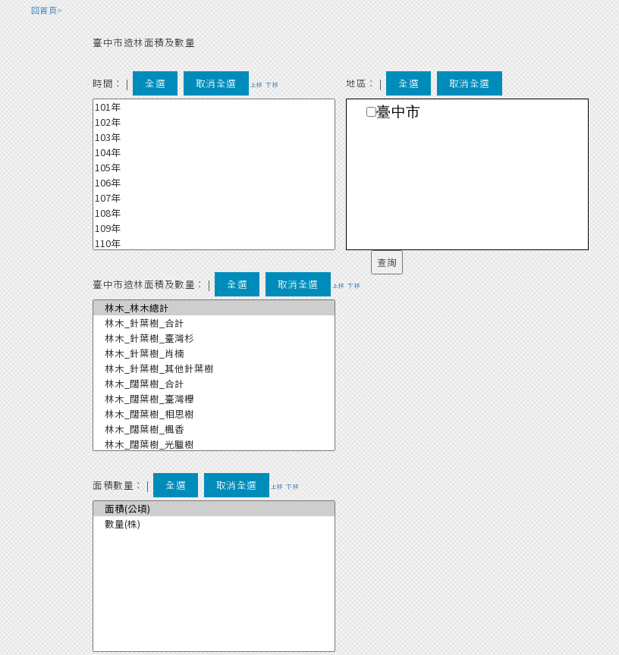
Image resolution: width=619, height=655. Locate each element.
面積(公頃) (214, 508)
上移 (256, 84)
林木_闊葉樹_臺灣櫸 (214, 398)
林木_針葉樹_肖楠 (214, 353)
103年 (214, 137)
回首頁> (47, 10)
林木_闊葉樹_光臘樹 (214, 444)
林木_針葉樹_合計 (214, 323)
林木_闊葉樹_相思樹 (214, 414)
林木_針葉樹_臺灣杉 (214, 338)
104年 (214, 152)
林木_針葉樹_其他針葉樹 (214, 368)
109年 (214, 228)
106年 (214, 182)
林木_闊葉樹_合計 (214, 383)
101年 (214, 106)
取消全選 (216, 83)
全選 (155, 83)
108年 (214, 213)
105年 (214, 167)
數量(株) (214, 523)
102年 (214, 122)
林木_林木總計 (214, 307)
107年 (214, 197)
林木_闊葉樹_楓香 (214, 429)
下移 (272, 84)
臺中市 (398, 112)
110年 (214, 243)
